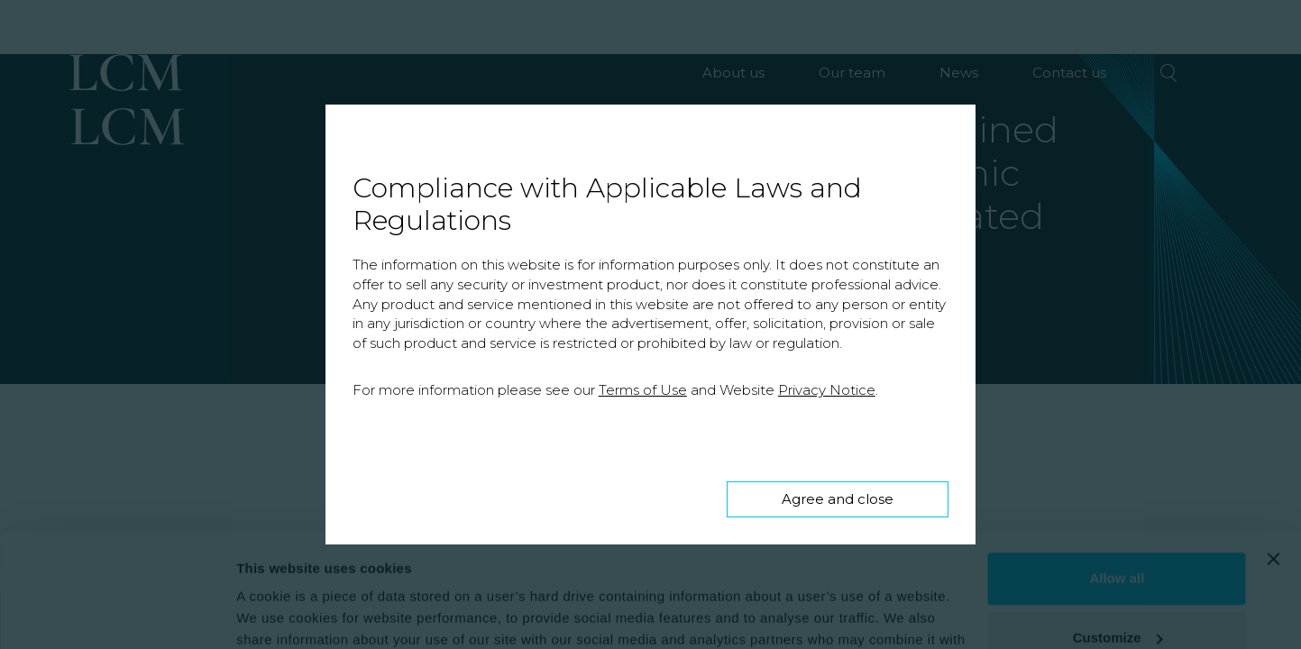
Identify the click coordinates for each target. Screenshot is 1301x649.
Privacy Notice (826, 389)
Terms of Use (643, 389)
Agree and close (837, 498)
